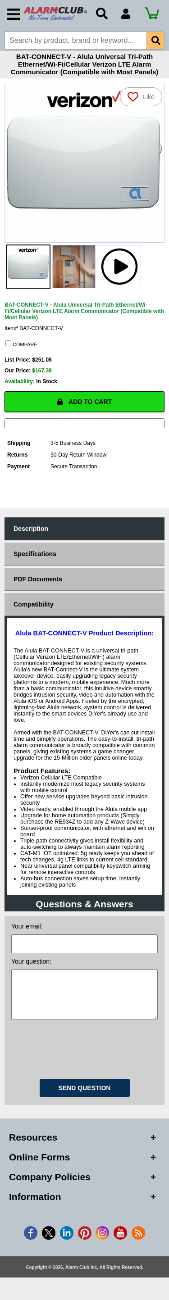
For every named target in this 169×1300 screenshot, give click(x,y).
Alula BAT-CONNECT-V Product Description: (84, 637)
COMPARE (21, 348)
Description (31, 533)
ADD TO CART (84, 406)
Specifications (35, 558)
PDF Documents (38, 583)
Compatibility (34, 608)
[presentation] (84, 1061)
